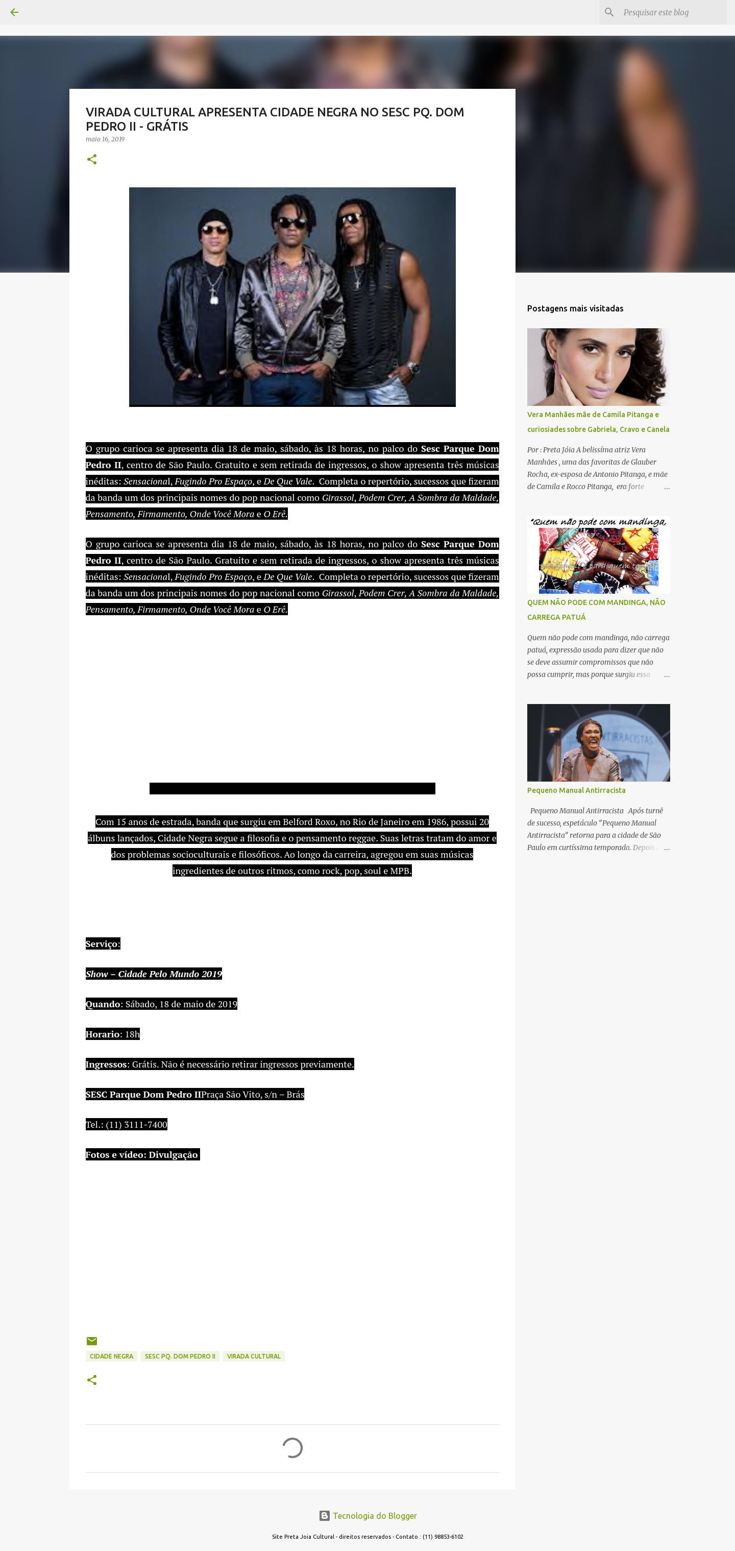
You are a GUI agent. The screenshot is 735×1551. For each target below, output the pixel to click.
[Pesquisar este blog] (673, 12)
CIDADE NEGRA (111, 1356)
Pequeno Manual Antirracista (576, 790)
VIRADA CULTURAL (254, 1356)
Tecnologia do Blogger (367, 1515)
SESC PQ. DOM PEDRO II (180, 1356)
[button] (92, 160)
